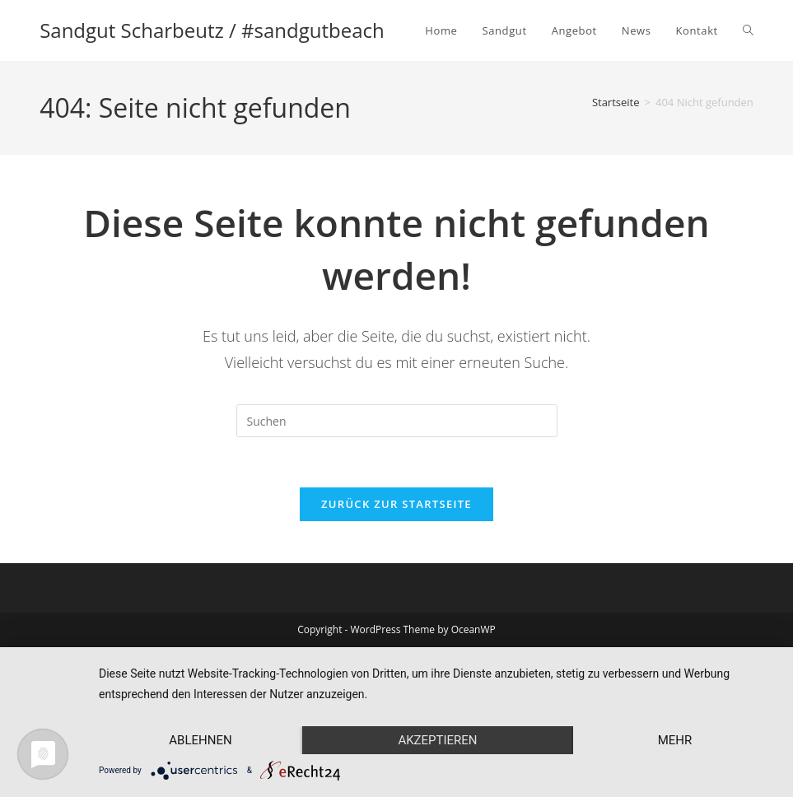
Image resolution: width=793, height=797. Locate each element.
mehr (675, 740)
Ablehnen (200, 740)
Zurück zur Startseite (396, 503)
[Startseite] (616, 102)
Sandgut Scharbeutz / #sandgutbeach (212, 30)
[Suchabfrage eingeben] (396, 420)
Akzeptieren (437, 740)
